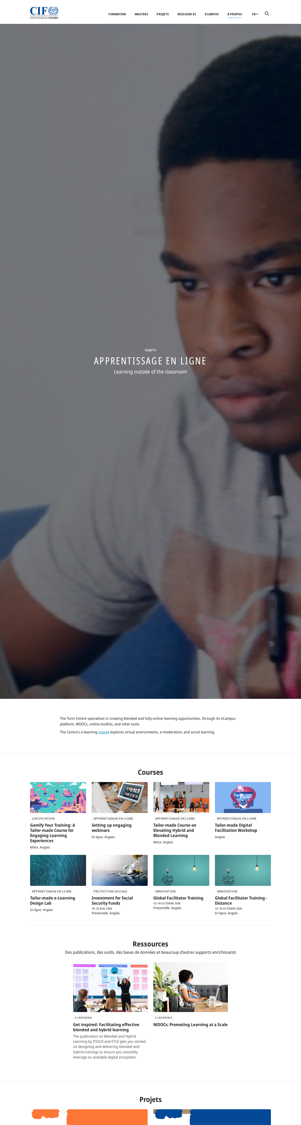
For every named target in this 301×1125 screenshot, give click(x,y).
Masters (141, 14)
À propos (234, 14)
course (103, 732)
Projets (163, 14)
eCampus (212, 14)
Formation (117, 14)
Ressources (187, 14)
